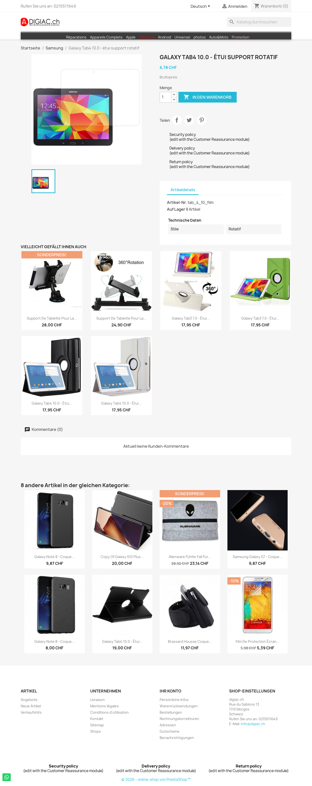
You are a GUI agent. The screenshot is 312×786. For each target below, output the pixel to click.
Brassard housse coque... (190, 641)
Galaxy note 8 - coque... (54, 556)
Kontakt (96, 718)
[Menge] (165, 97)
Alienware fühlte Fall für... (190, 556)
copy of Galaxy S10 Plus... (122, 556)
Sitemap (97, 725)
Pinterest (201, 120)
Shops (95, 731)
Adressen (168, 725)
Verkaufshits (31, 712)
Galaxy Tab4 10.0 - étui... (52, 403)
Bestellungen (171, 712)
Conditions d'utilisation (109, 712)
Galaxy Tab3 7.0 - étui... (191, 318)
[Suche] (259, 22)
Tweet (189, 120)
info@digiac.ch (253, 723)
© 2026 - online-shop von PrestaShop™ (156, 779)
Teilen (177, 120)
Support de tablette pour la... (52, 318)
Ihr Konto (170, 691)
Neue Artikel (31, 706)
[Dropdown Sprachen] (201, 6)
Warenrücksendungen (179, 706)
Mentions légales (104, 706)
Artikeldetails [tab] (183, 189)
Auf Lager (176, 209)
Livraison (97, 699)
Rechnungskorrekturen (179, 718)
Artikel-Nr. (177, 202)
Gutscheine (169, 731)
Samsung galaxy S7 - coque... (257, 556)
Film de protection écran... (257, 641)
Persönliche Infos (174, 699)
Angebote (29, 699)
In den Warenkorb (208, 97)
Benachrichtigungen (177, 737)
